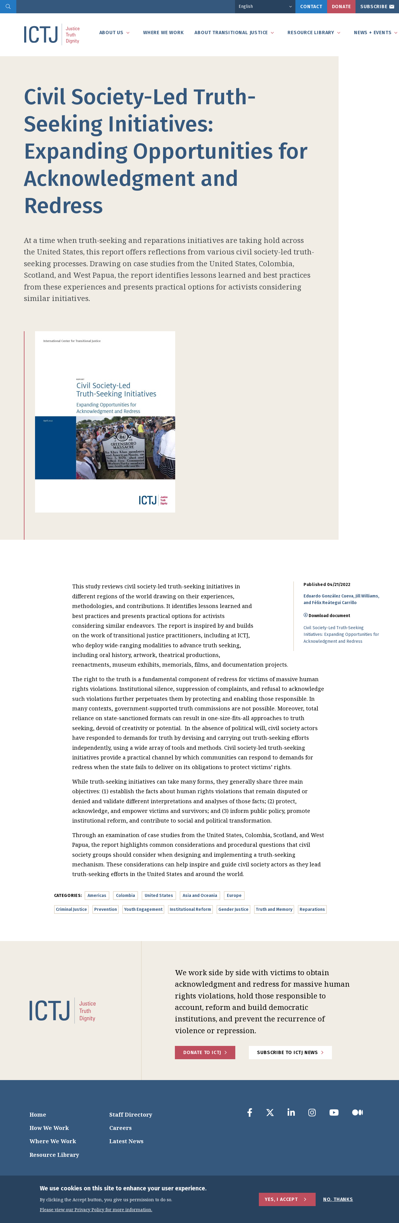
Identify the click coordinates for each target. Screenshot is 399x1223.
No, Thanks (338, 1199)
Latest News (126, 1141)
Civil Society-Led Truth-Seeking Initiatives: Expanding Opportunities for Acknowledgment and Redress (341, 634)
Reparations (312, 909)
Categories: (68, 895)
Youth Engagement (143, 909)
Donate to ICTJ (202, 1052)
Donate (341, 6)
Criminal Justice (71, 909)
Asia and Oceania (200, 895)
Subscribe (373, 6)
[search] (8, 6)
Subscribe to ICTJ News (287, 1052)
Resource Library (54, 1154)
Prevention (105, 909)
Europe (234, 895)
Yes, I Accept (281, 1199)
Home (38, 1114)
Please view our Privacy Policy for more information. (96, 1209)
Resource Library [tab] (311, 32)
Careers (120, 1127)
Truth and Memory (274, 909)
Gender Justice (233, 909)
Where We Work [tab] (163, 32)
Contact (311, 6)
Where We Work (53, 1141)
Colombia (125, 895)
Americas (97, 895)
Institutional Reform (190, 909)
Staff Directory (130, 1114)
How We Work (49, 1127)
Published (315, 584)
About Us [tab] (111, 32)
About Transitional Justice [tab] (231, 32)
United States (159, 895)
